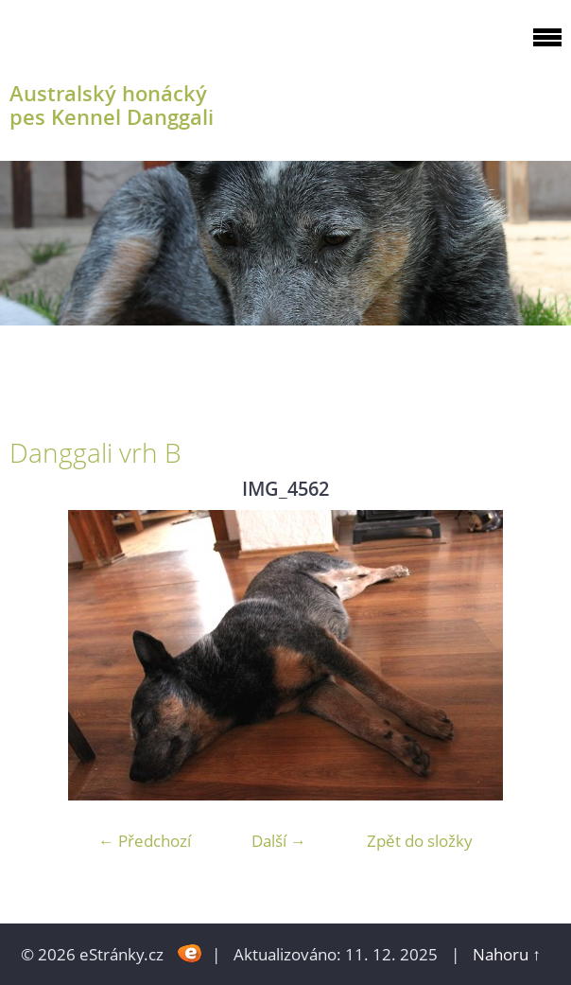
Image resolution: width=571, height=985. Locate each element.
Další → (278, 841)
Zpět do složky (420, 841)
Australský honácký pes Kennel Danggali (111, 105)
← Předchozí (144, 841)
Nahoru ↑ (507, 954)
